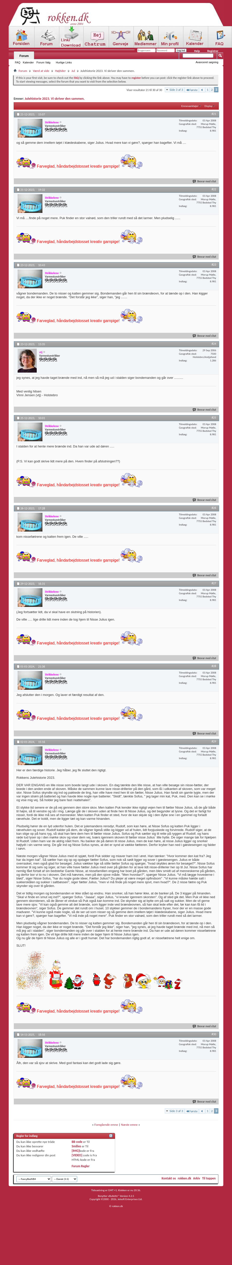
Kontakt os (169, 1178)
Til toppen (209, 1178)
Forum (24, 56)
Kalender (28, 62)
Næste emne (129, 1124)
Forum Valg (43, 62)
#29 (214, 741)
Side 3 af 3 (176, 90)
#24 (214, 343)
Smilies (76, 1146)
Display (208, 106)
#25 (214, 417)
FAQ (17, 62)
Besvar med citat (204, 181)
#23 (214, 264)
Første (192, 90)
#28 (214, 666)
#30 (214, 1034)
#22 (214, 189)
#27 (214, 583)
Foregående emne (106, 1124)
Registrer (212, 51)
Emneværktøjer (190, 106)
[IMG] (76, 1151)
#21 (214, 114)
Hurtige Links (64, 62)
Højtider (60, 71)
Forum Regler (81, 1166)
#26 (214, 508)
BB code (77, 1142)
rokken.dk (184, 1178)
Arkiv (196, 1178)
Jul (73, 71)
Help (197, 51)
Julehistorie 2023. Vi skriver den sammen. (55, 99)
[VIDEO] (77, 1155)
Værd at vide (41, 71)
